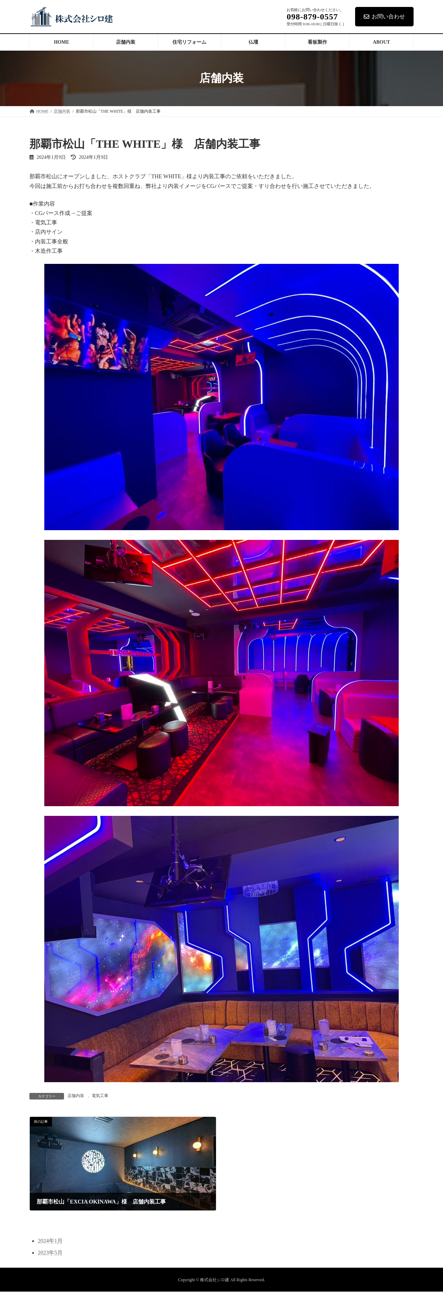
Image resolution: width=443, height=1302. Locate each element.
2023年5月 (50, 1253)
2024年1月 (50, 1241)
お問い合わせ (384, 16)
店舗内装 (75, 1095)
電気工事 (100, 1095)
